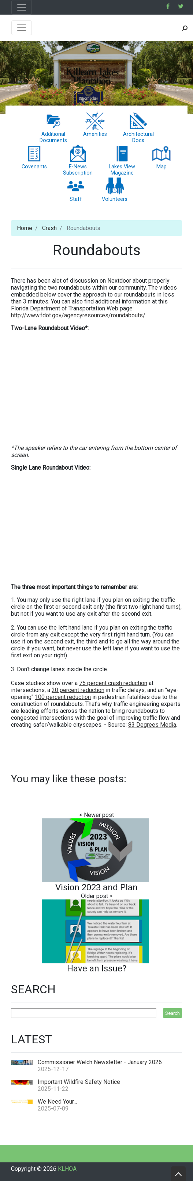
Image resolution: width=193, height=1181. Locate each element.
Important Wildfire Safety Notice (79, 1081)
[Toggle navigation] (21, 7)
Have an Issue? (96, 968)
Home (24, 228)
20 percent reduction (78, 690)
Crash (49, 228)
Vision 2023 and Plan (96, 887)
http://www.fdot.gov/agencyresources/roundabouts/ (78, 315)
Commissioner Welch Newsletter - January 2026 (100, 1062)
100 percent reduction (63, 696)
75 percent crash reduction (113, 683)
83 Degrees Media (152, 724)
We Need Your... (57, 1101)
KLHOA (67, 1168)
